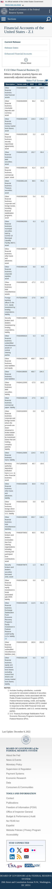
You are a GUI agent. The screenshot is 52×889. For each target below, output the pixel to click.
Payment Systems (15, 774)
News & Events (13, 760)
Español (10, 825)
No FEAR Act (12, 821)
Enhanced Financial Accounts (18, 54)
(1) (37, 70)
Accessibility (12, 835)
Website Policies (14, 830)
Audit (32, 816)
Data (8, 783)
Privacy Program (32, 830)
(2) (6, 639)
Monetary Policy (14, 764)
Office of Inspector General (19, 812)
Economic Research (16, 778)
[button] (4, 11)
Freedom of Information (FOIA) (21, 807)
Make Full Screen (37, 81)
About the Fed (13, 755)
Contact (10, 798)
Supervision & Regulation (18, 769)
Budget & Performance (17, 816)
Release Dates (11, 48)
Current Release (13, 42)
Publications (12, 803)
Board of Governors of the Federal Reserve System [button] (24, 11)
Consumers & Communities (19, 787)
